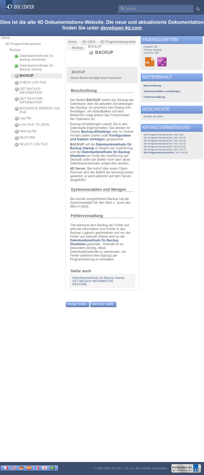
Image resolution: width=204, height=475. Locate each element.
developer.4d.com (121, 28)
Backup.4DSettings (96, 132)
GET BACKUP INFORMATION (28, 91)
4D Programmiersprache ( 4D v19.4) (165, 140)
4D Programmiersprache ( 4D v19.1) (165, 137)
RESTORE (24, 138)
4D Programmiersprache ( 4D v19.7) (165, 149)
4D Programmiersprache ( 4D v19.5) (165, 143)
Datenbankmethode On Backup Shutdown (33, 58)
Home (5, 38)
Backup (15, 50)
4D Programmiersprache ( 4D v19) (164, 134)
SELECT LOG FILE (31, 144)
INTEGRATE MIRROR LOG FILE (37, 110)
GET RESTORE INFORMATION (28, 100)
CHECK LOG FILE (30, 82)
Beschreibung (84, 90)
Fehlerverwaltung (87, 216)
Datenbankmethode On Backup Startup (33, 67)
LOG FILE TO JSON (31, 125)
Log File (22, 118)
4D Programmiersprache (23, 44)
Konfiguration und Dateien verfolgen (100, 137)
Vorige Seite (76, 304)
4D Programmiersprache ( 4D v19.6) (165, 146)
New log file (25, 131)
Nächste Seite (102, 304)
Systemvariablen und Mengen (98, 189)
